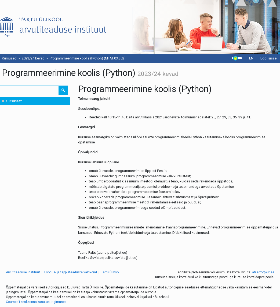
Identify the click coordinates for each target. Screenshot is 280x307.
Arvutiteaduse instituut (23, 272)
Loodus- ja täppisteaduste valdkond (70, 272)
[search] (29, 90)
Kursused (9, 58)
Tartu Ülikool (110, 272)
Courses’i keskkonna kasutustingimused (36, 302)
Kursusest (13, 100)
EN (251, 58)
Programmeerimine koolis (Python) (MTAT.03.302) (88, 58)
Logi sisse (268, 58)
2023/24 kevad (33, 58)
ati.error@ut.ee (263, 272)
